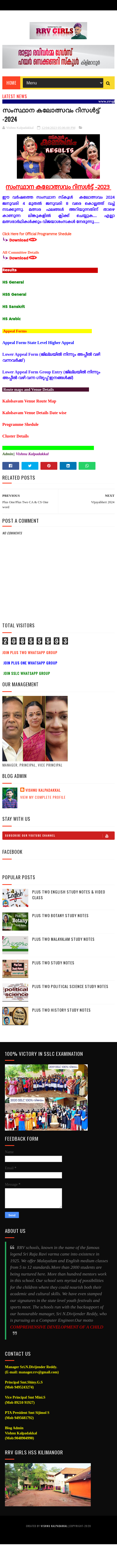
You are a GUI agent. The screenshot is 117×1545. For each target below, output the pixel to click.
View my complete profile (43, 798)
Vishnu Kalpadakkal (43, 791)
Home (11, 83)
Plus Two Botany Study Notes (60, 916)
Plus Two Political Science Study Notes (70, 987)
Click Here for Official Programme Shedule (36, 235)
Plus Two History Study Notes (61, 1011)
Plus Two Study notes (53, 963)
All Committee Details (20, 253)
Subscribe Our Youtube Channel (59, 837)
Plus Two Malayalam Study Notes (63, 940)
